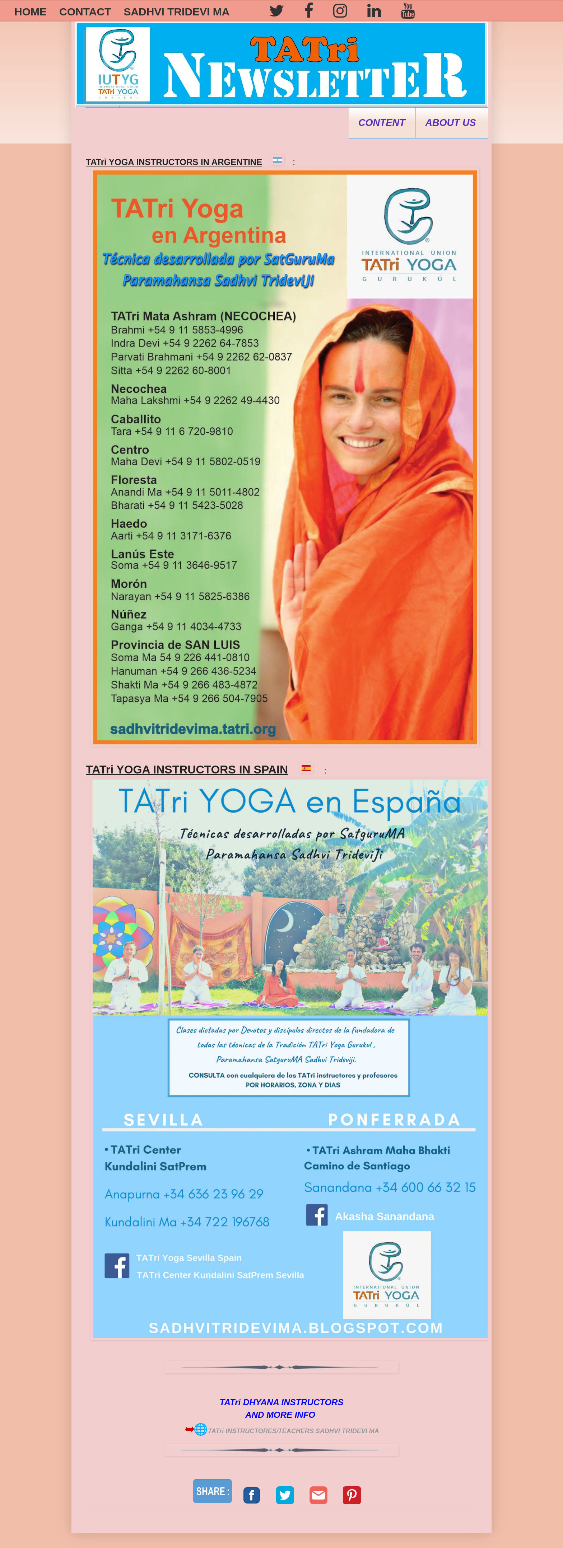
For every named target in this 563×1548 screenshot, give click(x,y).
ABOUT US (450, 122)
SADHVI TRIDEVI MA (176, 12)
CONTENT (381, 122)
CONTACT (85, 12)
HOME (30, 12)
